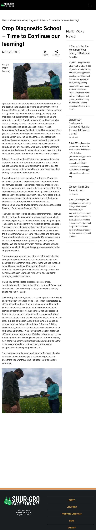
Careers (72, 528)
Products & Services (72, 514)
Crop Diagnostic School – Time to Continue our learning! (51, 20)
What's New (15, 20)
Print (45, 53)
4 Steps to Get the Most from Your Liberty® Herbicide (79, 49)
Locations (72, 507)
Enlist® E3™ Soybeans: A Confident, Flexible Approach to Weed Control (79, 126)
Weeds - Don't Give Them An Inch (79, 188)
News (5, 20)
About (72, 500)
